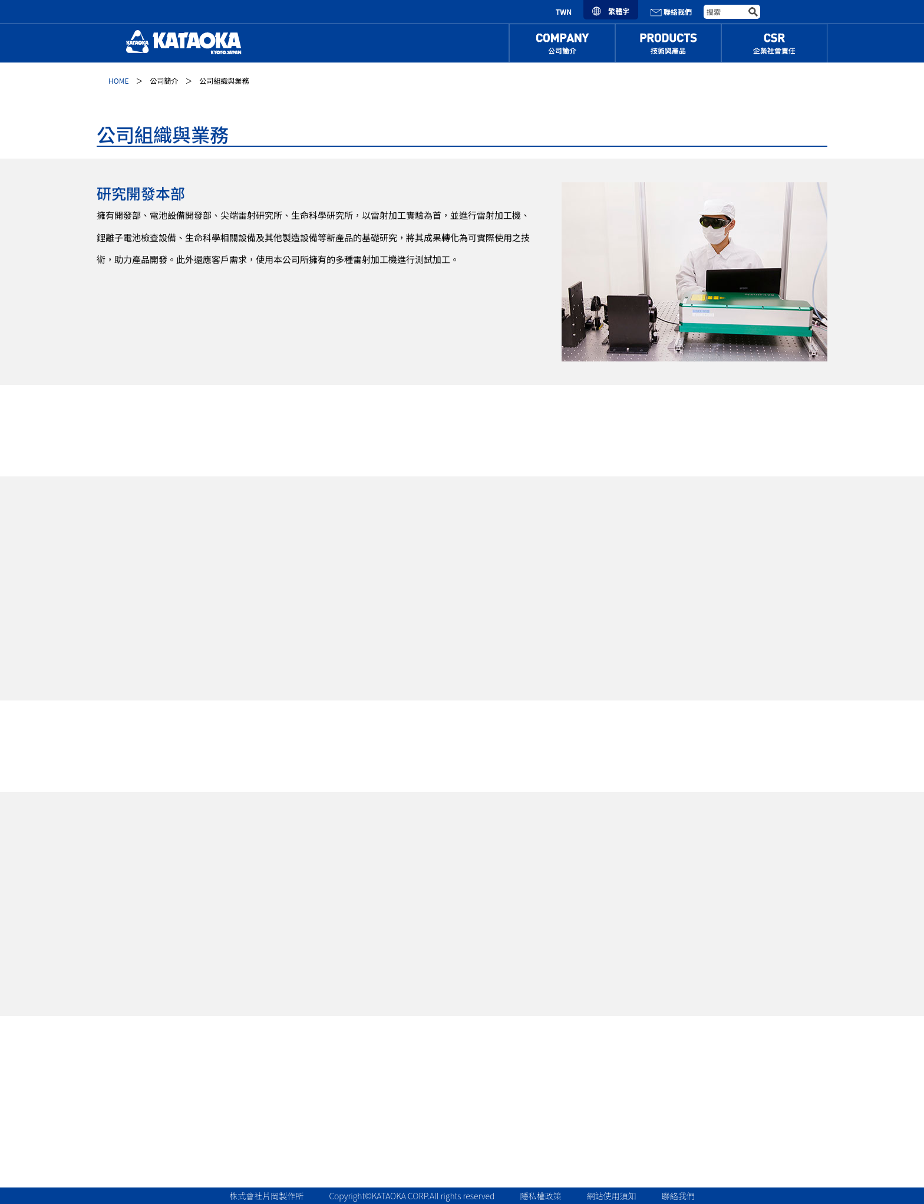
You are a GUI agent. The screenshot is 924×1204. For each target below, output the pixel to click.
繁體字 (610, 11)
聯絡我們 (671, 11)
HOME (118, 80)
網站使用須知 (611, 1196)
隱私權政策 (541, 1196)
